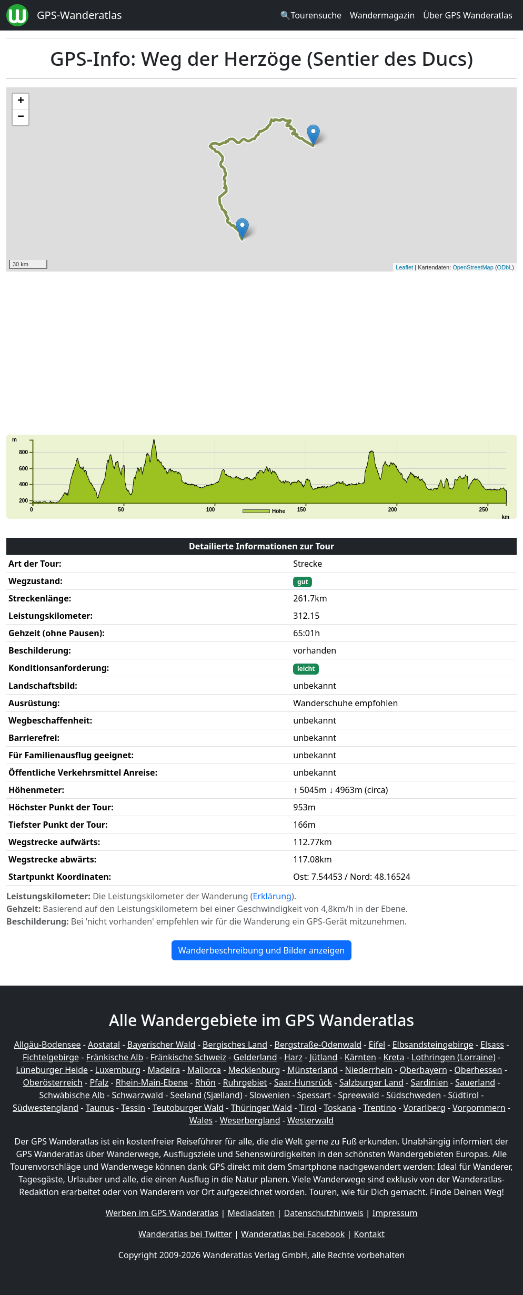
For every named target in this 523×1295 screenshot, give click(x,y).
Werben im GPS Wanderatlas (162, 1213)
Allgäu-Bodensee (47, 1044)
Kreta (393, 1057)
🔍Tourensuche (310, 15)
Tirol (308, 1107)
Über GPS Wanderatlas (467, 15)
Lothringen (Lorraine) (453, 1057)
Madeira (163, 1070)
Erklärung (272, 896)
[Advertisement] (261, 353)
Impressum (395, 1213)
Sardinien (429, 1082)
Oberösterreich (53, 1082)
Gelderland (255, 1057)
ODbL (504, 267)
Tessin (133, 1107)
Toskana (340, 1107)
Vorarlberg (424, 1107)
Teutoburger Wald (188, 1107)
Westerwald (310, 1120)
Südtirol (463, 1095)
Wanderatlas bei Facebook (293, 1234)
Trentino (379, 1107)
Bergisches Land (235, 1044)
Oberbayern (423, 1070)
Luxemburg (117, 1070)
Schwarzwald (138, 1095)
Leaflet (404, 267)
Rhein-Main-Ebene (152, 1082)
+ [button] (20, 101)
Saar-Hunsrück (303, 1082)
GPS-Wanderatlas (79, 15)
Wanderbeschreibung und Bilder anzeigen (261, 950)
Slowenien (269, 1095)
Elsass (492, 1044)
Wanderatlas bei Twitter (185, 1234)
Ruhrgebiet (245, 1082)
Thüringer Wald (261, 1107)
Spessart (314, 1095)
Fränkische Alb (115, 1057)
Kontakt (369, 1234)
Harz (293, 1057)
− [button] (20, 117)
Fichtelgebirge (51, 1057)
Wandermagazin (382, 15)
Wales (201, 1120)
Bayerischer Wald (161, 1044)
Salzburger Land (371, 1082)
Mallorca (204, 1070)
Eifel (377, 1044)
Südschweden (413, 1095)
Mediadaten (251, 1213)
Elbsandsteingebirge (433, 1044)
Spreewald (358, 1095)
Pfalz (98, 1082)
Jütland (323, 1057)
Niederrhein (369, 1070)
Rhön (205, 1082)
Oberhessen (478, 1070)
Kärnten (360, 1057)
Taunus (100, 1107)
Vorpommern (479, 1107)
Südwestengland (45, 1107)
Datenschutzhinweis (324, 1213)
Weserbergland (250, 1120)
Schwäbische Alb (72, 1095)
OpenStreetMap (473, 267)
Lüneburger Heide (52, 1070)
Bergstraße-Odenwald (318, 1044)
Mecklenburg (254, 1070)
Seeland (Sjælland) (206, 1095)
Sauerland (475, 1082)
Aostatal (104, 1044)
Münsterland (312, 1070)
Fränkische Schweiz (188, 1057)
